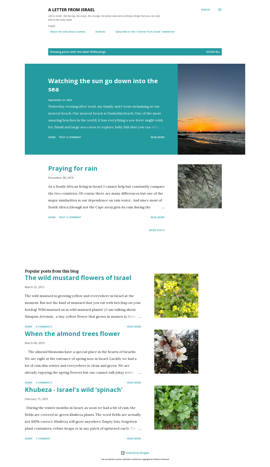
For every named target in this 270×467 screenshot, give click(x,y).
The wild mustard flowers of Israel (78, 277)
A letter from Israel (71, 9)
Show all (213, 52)
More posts (157, 230)
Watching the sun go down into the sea (103, 85)
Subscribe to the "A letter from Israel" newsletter (143, 31)
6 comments (44, 326)
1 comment (43, 438)
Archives (98, 31)
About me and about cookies (65, 31)
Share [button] (52, 137)
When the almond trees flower (72, 333)
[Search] (205, 10)
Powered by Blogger (135, 452)
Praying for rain (72, 168)
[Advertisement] (128, 256)
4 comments (44, 382)
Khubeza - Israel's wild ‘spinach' (74, 389)
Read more (158, 137)
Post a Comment (70, 137)
